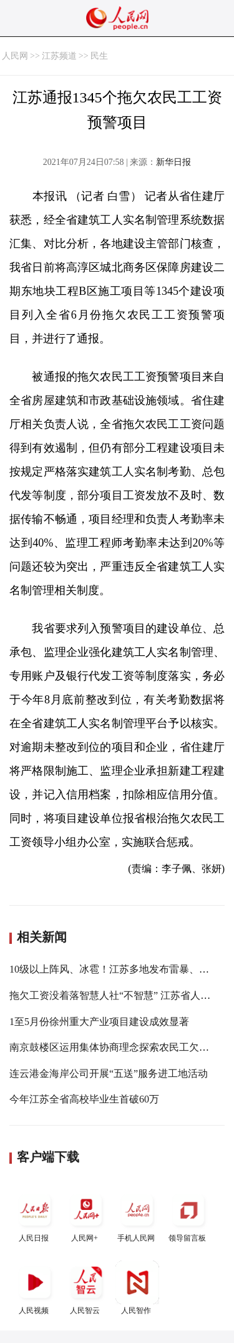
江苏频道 (59, 56)
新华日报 (173, 162)
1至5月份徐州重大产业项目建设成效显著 (99, 1021)
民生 (99, 56)
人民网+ (86, 1215)
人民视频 (35, 1288)
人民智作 (137, 1288)
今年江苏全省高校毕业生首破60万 (84, 1099)
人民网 (15, 56)
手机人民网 (137, 1215)
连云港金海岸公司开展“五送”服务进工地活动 (108, 1073)
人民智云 (86, 1288)
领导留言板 (188, 1215)
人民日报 (35, 1215)
